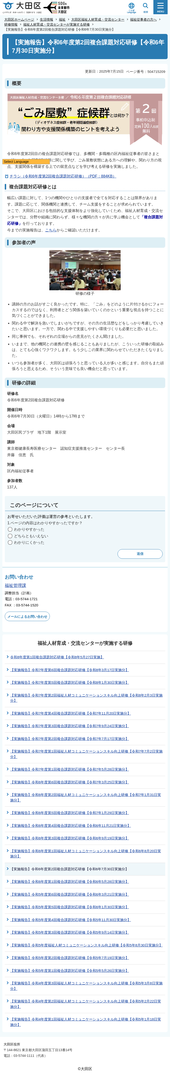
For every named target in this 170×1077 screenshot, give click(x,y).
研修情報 (11, 24)
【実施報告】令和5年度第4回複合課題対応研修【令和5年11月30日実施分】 (70, 920)
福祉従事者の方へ (143, 19)
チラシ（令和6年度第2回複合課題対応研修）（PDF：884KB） (62, 176)
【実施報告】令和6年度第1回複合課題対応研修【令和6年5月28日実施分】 (69, 882)
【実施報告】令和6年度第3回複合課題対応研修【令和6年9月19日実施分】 (69, 838)
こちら (51, 230)
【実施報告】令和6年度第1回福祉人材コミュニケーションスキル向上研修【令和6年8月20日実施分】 (85, 853)
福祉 (62, 19)
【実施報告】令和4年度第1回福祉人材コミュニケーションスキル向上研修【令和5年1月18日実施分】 (85, 1022)
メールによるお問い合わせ (27, 616)
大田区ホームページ (19, 19)
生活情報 (46, 19)
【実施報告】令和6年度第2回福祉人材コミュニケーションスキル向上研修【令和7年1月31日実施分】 (85, 797)
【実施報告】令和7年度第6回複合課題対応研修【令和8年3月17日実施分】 (69, 670)
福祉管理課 (15, 585)
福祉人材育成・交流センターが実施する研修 (56, 24)
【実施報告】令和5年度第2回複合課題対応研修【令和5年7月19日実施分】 (69, 958)
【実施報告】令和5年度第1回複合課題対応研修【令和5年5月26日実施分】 (69, 971)
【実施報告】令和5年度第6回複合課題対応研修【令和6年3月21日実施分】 (69, 894)
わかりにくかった (29, 542)
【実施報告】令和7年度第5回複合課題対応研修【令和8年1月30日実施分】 (69, 682)
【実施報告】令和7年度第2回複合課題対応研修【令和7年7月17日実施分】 (69, 739)
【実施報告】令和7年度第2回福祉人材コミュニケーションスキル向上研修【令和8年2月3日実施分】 (86, 698)
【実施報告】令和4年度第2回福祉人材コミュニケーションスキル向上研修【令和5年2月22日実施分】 (85, 1004)
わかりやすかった (29, 529)
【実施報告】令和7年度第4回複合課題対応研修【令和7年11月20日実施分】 (70, 713)
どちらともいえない (31, 536)
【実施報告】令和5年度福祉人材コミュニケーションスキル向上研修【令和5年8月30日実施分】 (86, 945)
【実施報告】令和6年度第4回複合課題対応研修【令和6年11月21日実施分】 (70, 826)
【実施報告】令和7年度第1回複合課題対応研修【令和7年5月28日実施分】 (69, 769)
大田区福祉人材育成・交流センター (97, 19)
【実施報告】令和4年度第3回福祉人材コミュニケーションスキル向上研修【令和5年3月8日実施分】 (86, 986)
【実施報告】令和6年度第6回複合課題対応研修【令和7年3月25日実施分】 (69, 782)
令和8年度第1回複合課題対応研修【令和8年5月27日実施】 (57, 657)
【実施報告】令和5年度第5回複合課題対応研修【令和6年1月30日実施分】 (69, 907)
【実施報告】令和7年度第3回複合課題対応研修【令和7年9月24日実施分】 (69, 726)
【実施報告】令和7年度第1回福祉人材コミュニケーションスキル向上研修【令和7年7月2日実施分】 (86, 754)
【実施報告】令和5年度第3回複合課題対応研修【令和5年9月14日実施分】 (69, 932)
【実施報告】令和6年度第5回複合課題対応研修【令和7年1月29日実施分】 (69, 813)
